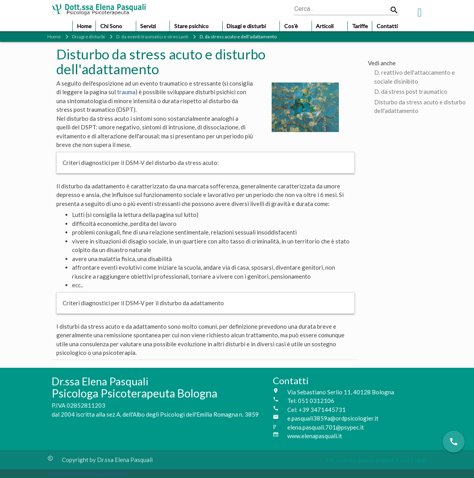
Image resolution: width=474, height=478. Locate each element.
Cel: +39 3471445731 (316, 409)
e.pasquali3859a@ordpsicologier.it (332, 418)
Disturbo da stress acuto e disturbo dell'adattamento (420, 102)
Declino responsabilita (97, 473)
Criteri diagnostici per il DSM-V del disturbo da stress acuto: (141, 162)
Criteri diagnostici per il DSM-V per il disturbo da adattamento (143, 302)
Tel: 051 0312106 (310, 400)
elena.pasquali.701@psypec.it (325, 427)
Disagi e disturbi (88, 36)
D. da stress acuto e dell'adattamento (238, 36)
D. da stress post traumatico (410, 91)
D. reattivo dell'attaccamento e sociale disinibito (414, 73)
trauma (126, 91)
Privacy (57, 473)
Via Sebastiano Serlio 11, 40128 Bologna (340, 392)
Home (54, 36)
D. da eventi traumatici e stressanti (152, 36)
